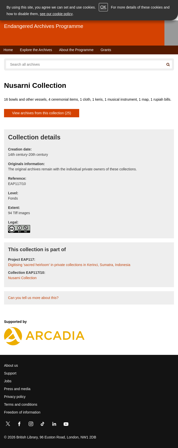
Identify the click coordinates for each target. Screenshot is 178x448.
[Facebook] (19, 425)
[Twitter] (8, 425)
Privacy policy (15, 397)
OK (103, 7)
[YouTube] (66, 425)
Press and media (17, 389)
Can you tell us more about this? (33, 298)
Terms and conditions (20, 404)
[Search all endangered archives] (85, 64)
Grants (106, 50)
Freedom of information (22, 412)
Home (8, 50)
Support (10, 373)
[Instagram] (31, 425)
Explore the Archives (36, 50)
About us (11, 365)
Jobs (8, 381)
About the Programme (76, 50)
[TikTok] (42, 425)
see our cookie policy (56, 14)
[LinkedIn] (54, 425)
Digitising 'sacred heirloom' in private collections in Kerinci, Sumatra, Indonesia (69, 265)
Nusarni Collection (22, 278)
